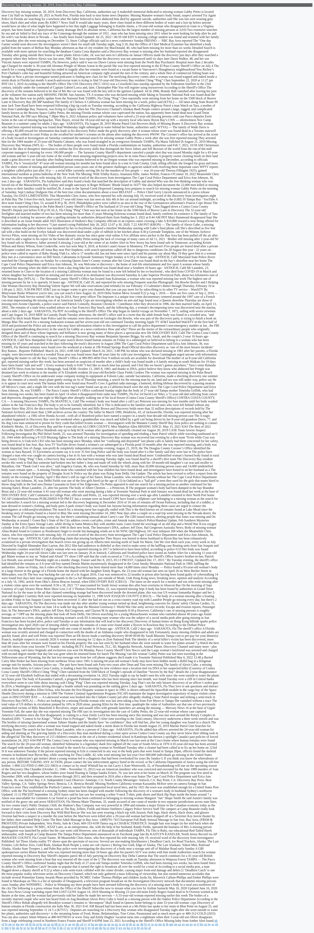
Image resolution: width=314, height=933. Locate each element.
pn (10, 924)
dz (61, 928)
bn (201, 924)
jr (86, 928)
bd (39, 928)
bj (6, 924)
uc (138, 924)
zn (123, 924)
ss (152, 924)
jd (79, 928)
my (22, 924)
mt (160, 924)
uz (105, 924)
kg (128, 928)
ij (10, 928)
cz (108, 928)
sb (33, 924)
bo (32, 928)
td (75, 928)
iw (209, 924)
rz (62, 924)
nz (44, 924)
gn (96, 928)
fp (21, 928)
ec (134, 924)
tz (59, 924)
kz (145, 928)
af (149, 928)
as (43, 928)
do (100, 928)
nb (215, 920)
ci (64, 928)
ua (69, 924)
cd (81, 924)
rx (13, 924)
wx (120, 928)
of (3, 924)
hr (138, 928)
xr (24, 928)
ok (17, 928)
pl (127, 924)
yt (89, 924)
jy (66, 924)
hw (54, 928)
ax (179, 924)
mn (7, 928)
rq (37, 924)
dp (77, 924)
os (124, 928)
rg (52, 924)
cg (205, 924)
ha (92, 924)
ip (164, 924)
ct (132, 928)
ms (18, 924)
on (175, 924)
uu (187, 924)
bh (56, 924)
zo (112, 924)
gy (191, 924)
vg (68, 928)
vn (73, 924)
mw (112, 928)
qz (48, 924)
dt (36, 928)
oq (82, 928)
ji (198, 924)
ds (130, 924)
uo (96, 924)
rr (3, 928)
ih (30, 924)
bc (40, 924)
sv (149, 924)
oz (156, 924)
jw (28, 928)
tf (47, 928)
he (13, 928)
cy (85, 924)
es (195, 924)
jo (135, 928)
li (117, 928)
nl (93, 928)
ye (71, 928)
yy (49, 928)
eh (26, 924)
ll (58, 928)
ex (183, 924)
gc (116, 924)
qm (101, 924)
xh (216, 924)
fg (104, 928)
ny (89, 928)
